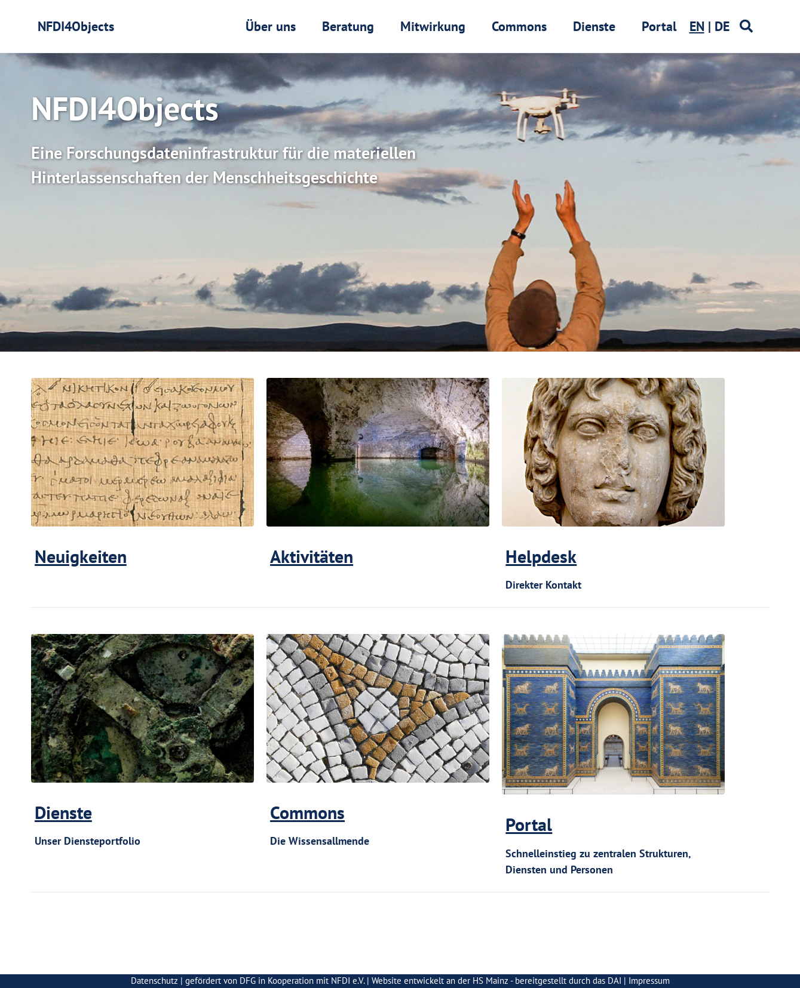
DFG (248, 980)
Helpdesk (541, 556)
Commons (519, 26)
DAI (614, 980)
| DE (709, 26)
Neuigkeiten (81, 556)
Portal (659, 26)
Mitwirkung (432, 26)
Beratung (348, 26)
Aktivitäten (311, 556)
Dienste (594, 26)
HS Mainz (490, 980)
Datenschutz (154, 980)
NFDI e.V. (347, 980)
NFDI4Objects (76, 26)
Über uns (271, 26)
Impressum (649, 980)
